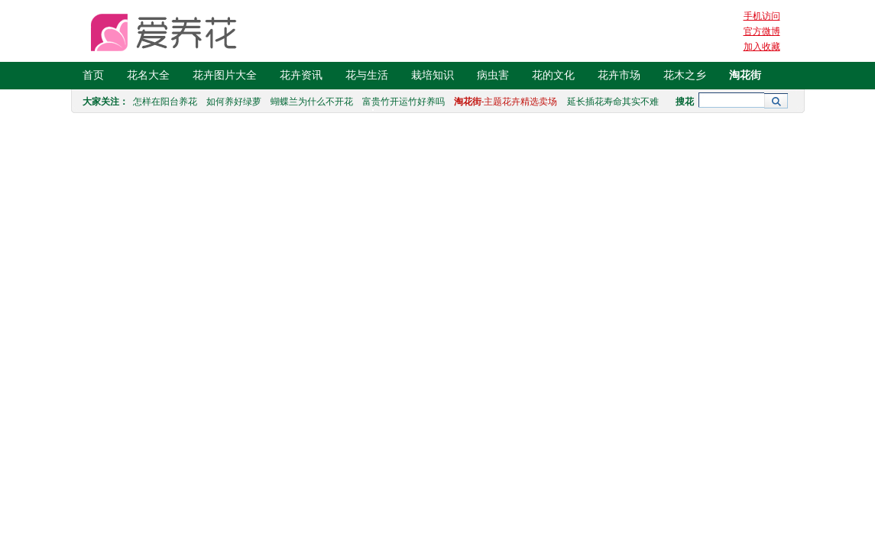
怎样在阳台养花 (165, 101)
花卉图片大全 (225, 75)
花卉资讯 (301, 75)
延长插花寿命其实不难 (613, 101)
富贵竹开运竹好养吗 (403, 101)
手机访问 (762, 16)
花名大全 (148, 75)
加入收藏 (762, 46)
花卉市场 (619, 75)
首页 (93, 75)
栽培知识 (432, 75)
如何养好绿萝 (233, 101)
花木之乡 (684, 75)
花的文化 (553, 75)
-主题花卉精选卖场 (506, 101)
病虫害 (493, 75)
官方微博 (762, 31)
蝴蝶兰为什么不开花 (312, 101)
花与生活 (366, 75)
